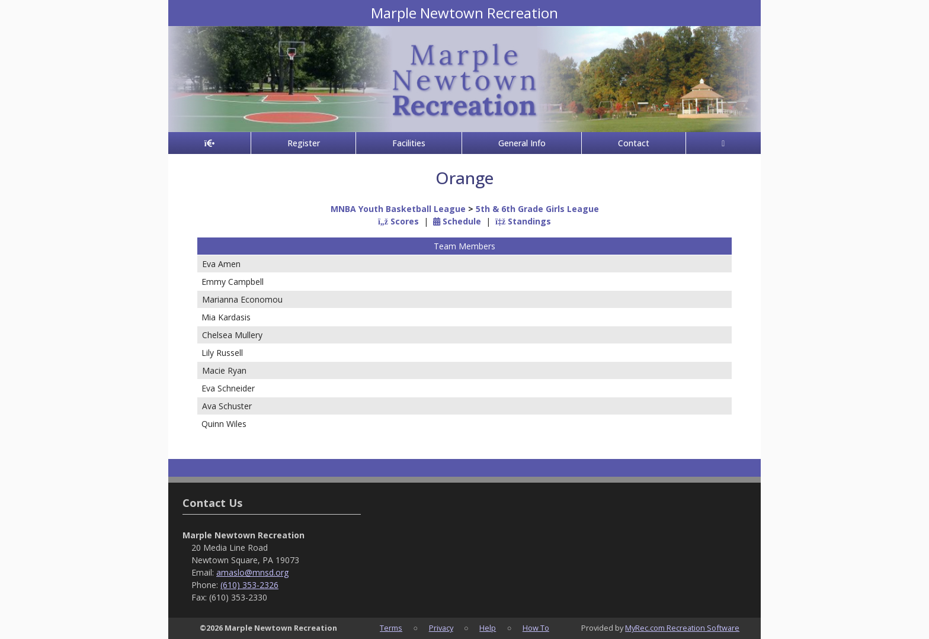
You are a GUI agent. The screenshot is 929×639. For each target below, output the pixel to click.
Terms (391, 627)
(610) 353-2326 (249, 584)
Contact (633, 143)
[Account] (723, 143)
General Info (522, 143)
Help (487, 627)
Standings (523, 221)
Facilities (408, 143)
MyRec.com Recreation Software (682, 627)
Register (303, 143)
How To (536, 627)
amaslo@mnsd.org (252, 572)
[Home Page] (209, 143)
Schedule (457, 221)
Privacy (441, 627)
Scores (398, 221)
